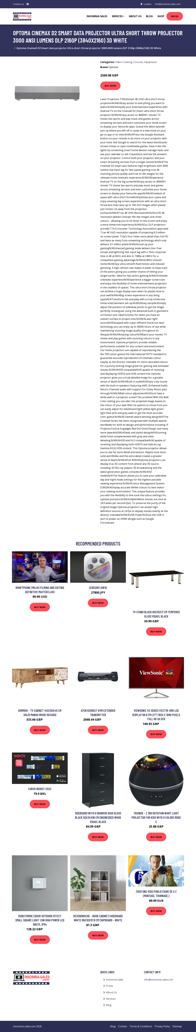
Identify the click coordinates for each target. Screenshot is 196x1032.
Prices (175, 16)
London (147, 4)
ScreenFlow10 (98, 587)
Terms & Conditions (140, 1026)
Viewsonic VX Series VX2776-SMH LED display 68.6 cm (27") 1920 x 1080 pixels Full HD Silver (156, 715)
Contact (122, 1026)
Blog (149, 16)
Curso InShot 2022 (39, 789)
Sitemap (177, 1026)
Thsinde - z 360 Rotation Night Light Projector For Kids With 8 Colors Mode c (156, 817)
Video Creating (123, 62)
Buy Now (110, 85)
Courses (138, 62)
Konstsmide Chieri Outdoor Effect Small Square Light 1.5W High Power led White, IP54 (39, 920)
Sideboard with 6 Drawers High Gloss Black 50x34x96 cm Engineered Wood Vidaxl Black (98, 817)
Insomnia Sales (97, 16)
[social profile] (27, 4)
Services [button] (117, 16)
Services (110, 998)
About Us (135, 16)
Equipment (150, 62)
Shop (160, 16)
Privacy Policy (162, 1026)
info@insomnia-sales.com (168, 4)
